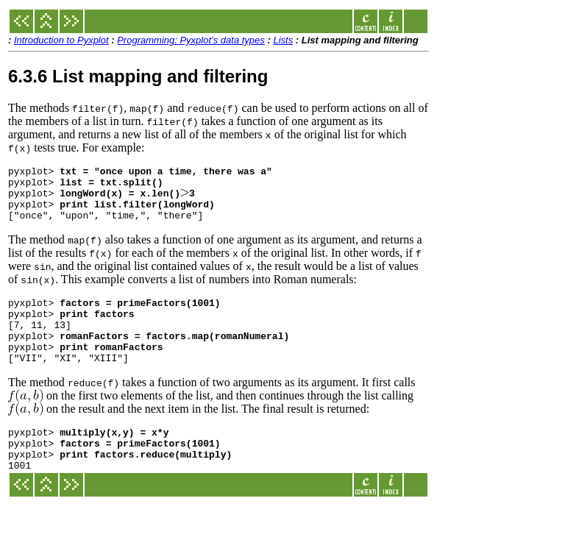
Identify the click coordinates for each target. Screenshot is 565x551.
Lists (283, 40)
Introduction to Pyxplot (61, 40)
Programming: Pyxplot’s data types (191, 40)
